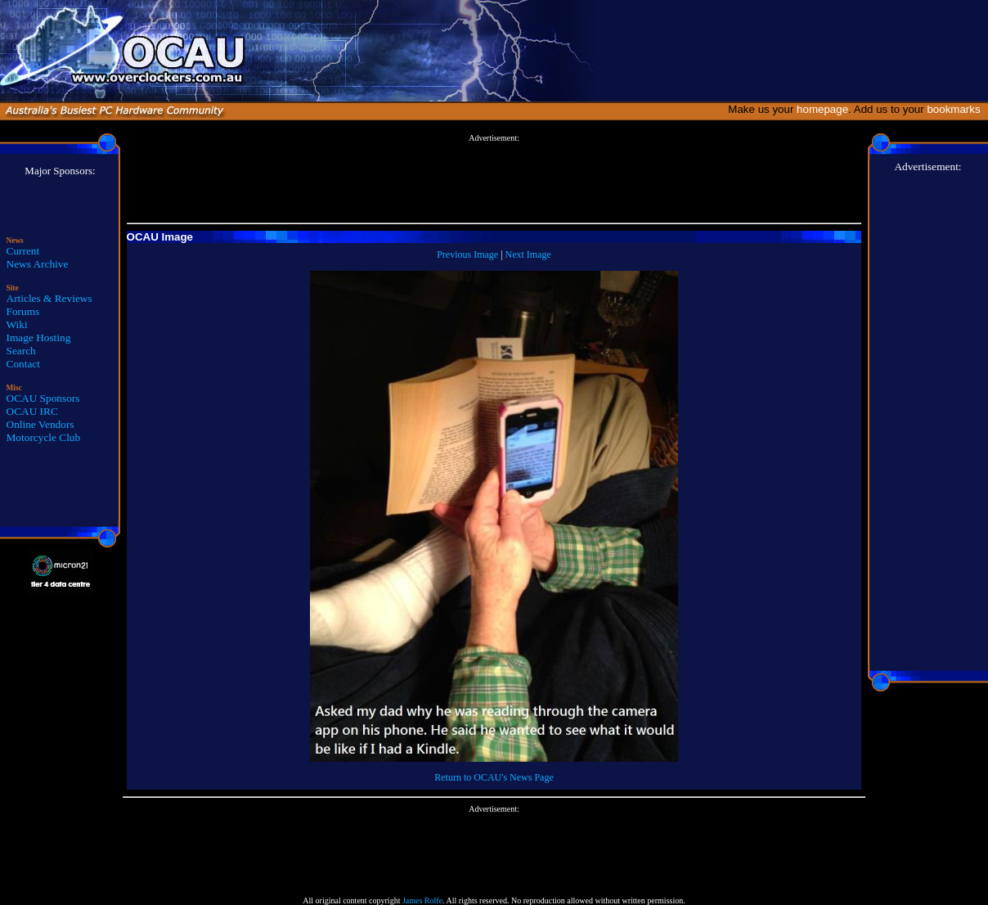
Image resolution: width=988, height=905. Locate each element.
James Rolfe (422, 900)
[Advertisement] (494, 179)
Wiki (17, 324)
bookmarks (956, 109)
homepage (822, 109)
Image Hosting (39, 337)
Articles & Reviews (49, 298)
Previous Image (467, 254)
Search (21, 350)
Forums (23, 311)
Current (23, 251)
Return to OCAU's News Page (493, 777)
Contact (23, 364)
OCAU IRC (32, 411)
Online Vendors (40, 424)
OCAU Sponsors (43, 398)
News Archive (38, 264)
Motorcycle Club (44, 437)
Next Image (528, 254)
